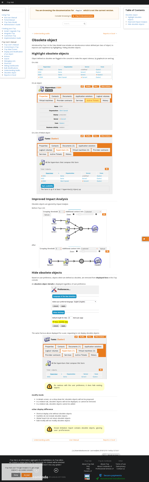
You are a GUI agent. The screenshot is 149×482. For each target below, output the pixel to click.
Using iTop (6, 15)
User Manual (74, 439)
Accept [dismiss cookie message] (27, 475)
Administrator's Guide (12, 24)
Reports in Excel (10, 75)
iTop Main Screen (10, 49)
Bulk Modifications (11, 68)
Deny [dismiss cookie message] (16, 475)
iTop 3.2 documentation (83, 16)
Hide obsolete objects (136, 24)
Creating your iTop (9, 28)
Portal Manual (9, 20)
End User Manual (10, 17)
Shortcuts (7, 63)
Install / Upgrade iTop (12, 31)
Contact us (121, 469)
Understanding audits (42, 33)
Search (6, 59)
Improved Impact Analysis (137, 22)
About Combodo (104, 466)
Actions (7, 56)
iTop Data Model (10, 22)
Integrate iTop (9, 33)
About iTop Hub (88, 464)
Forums (88, 471)
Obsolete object (10, 73)
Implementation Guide (12, 38)
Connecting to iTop (11, 47)
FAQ (88, 466)
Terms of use (121, 464)
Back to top (110, 455)
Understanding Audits (12, 70)
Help (88, 469)
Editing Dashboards (11, 66)
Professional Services (104, 469)
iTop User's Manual (11, 45)
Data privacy (120, 466)
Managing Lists (9, 61)
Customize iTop (10, 36)
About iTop (105, 464)
